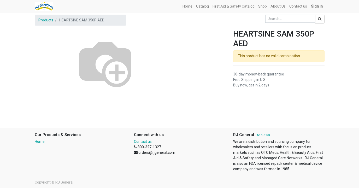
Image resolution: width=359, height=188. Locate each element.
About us (263, 135)
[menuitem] (187, 6)
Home (40, 141)
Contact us (143, 141)
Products (45, 20)
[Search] (320, 19)
